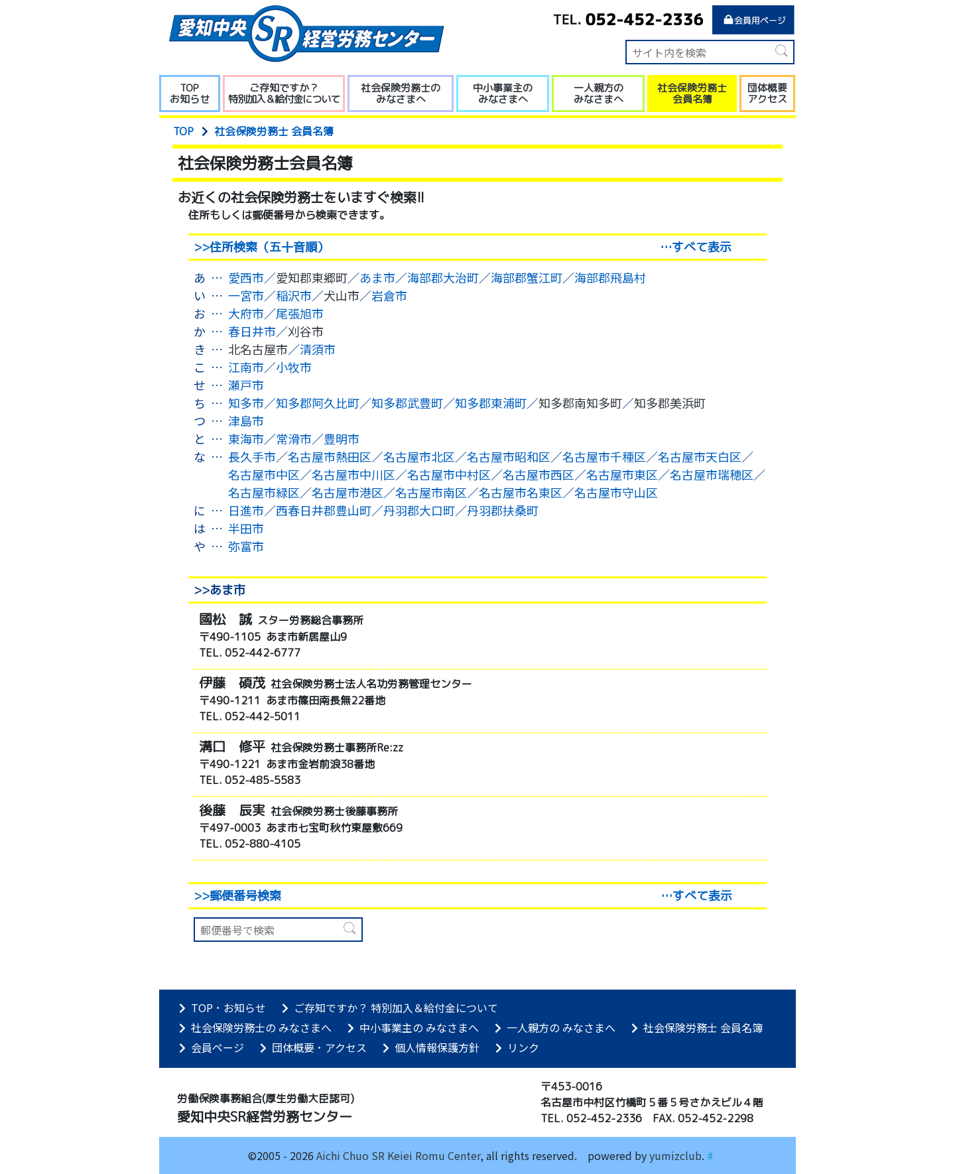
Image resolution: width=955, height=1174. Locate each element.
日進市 (246, 510)
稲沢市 (294, 295)
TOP (183, 131)
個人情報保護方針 (431, 1047)
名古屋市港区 (347, 492)
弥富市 (246, 545)
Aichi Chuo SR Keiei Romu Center (398, 1155)
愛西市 (246, 277)
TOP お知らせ (190, 93)
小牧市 (294, 366)
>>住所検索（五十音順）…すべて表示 (463, 247)
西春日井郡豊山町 (323, 510)
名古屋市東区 (622, 474)
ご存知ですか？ (284, 93)
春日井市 (252, 331)
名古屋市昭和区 (508, 456)
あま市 (377, 277)
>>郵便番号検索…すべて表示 (463, 895)
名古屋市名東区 (520, 492)
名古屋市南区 (431, 492)
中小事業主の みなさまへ (503, 93)
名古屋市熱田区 (329, 456)
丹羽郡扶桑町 (503, 510)
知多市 (246, 402)
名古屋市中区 (264, 474)
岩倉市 (389, 295)
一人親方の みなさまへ (598, 93)
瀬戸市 (246, 384)
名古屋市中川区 (353, 474)
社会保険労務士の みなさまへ (400, 93)
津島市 (246, 420)
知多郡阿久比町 (317, 402)
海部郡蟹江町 (526, 277)
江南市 (246, 366)
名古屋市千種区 (604, 456)
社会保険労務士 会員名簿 (692, 93)
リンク (517, 1047)
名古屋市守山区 (616, 492)
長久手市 (252, 456)
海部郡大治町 (443, 277)
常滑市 (294, 438)
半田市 (246, 528)
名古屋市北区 (419, 456)
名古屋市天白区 (699, 456)
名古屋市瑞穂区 (711, 474)
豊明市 (341, 438)
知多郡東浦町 (491, 402)
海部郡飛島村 (610, 277)
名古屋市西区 (538, 474)
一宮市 (246, 295)
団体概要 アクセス (767, 93)
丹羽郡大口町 (419, 510)
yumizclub (675, 1155)
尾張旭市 (300, 313)
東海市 (246, 438)
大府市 (246, 313)
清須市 (318, 349)
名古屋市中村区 (449, 474)
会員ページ (211, 1047)
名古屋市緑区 (264, 492)
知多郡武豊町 (407, 402)
